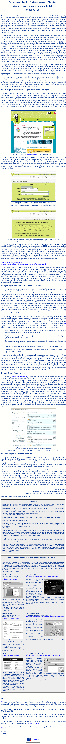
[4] (65, 323)
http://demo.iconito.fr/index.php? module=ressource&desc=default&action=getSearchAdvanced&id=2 (23, 263)
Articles (36, 739)
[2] (6, 166)
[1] (17, 95)
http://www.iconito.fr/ (33, 154)
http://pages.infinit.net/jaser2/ (10, 655)
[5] (54, 466)
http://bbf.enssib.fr (33, 723)
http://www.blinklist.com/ (19, 377)
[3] (28, 322)
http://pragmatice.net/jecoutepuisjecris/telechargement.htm (43, 655)
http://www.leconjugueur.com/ (10, 618)
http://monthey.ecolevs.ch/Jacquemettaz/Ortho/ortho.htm (42, 576)
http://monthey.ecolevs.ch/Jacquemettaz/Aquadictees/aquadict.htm (45, 616)
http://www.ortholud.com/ (9, 579)
